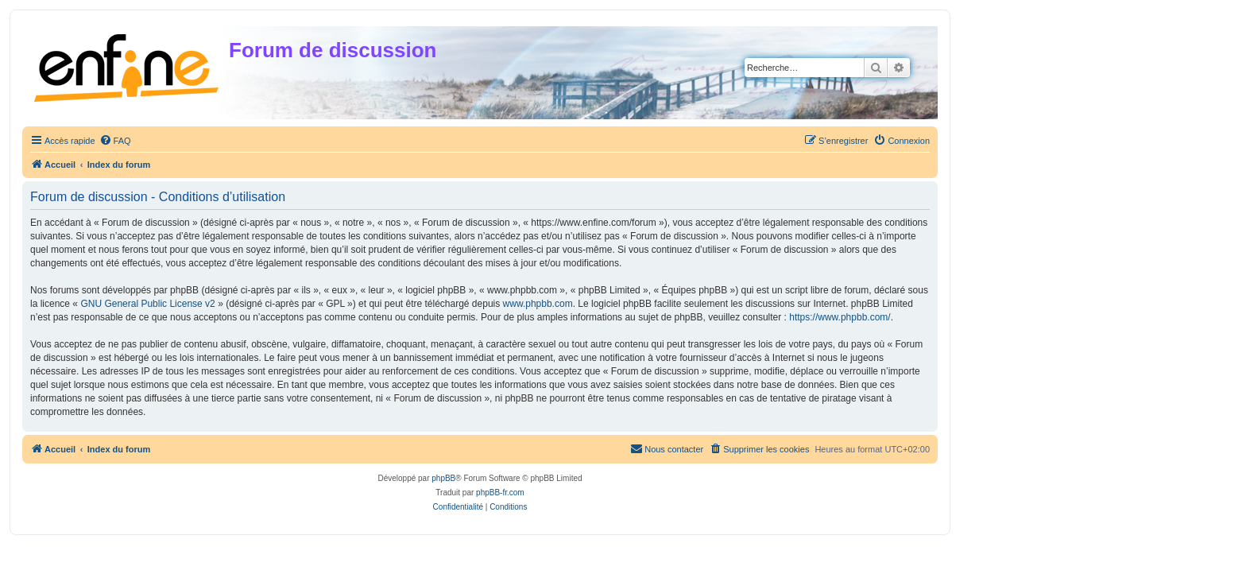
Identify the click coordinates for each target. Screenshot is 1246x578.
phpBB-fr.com (500, 492)
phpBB (443, 478)
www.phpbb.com (538, 303)
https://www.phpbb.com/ (839, 317)
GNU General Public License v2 (147, 303)
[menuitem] (115, 140)
